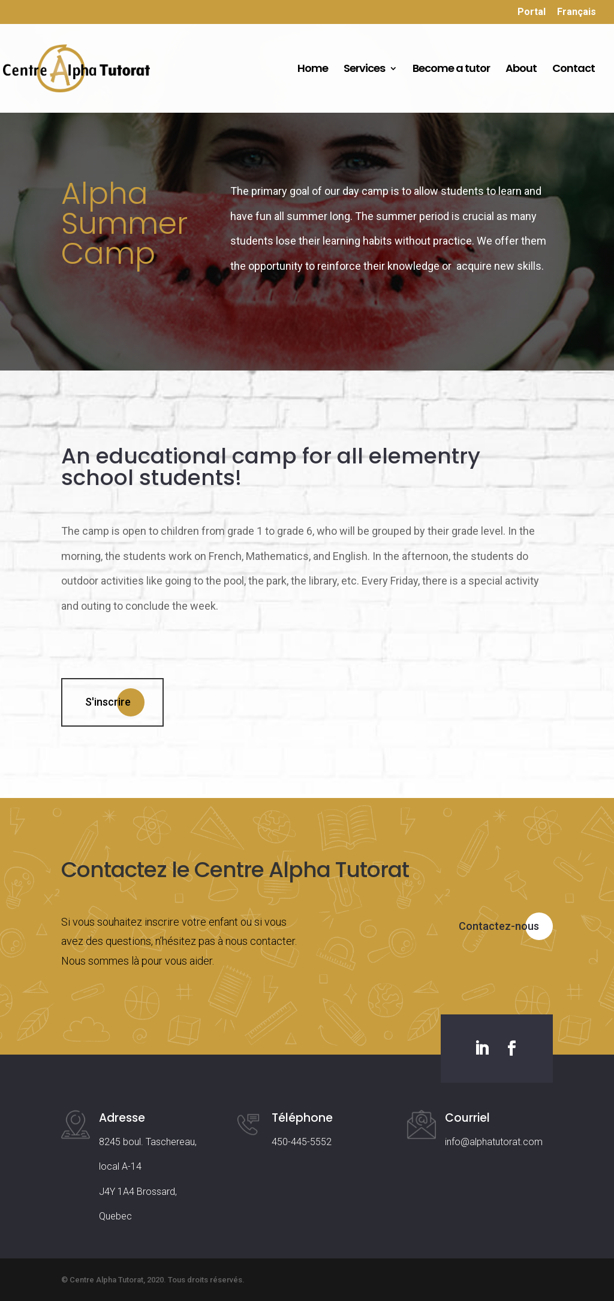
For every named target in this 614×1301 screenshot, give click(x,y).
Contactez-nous (499, 926)
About (521, 70)
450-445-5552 (302, 1142)
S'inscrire (108, 701)
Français (576, 12)
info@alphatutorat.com (494, 1142)
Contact (573, 70)
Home (312, 70)
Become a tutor (451, 70)
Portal (531, 12)
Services (364, 70)
